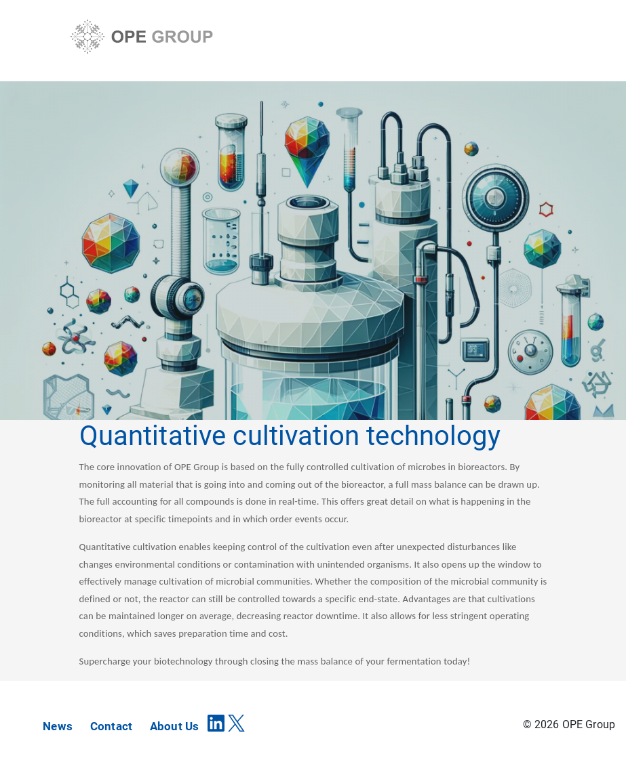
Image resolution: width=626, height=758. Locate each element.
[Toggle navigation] (545, 38)
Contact (111, 726)
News (58, 726)
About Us (174, 726)
